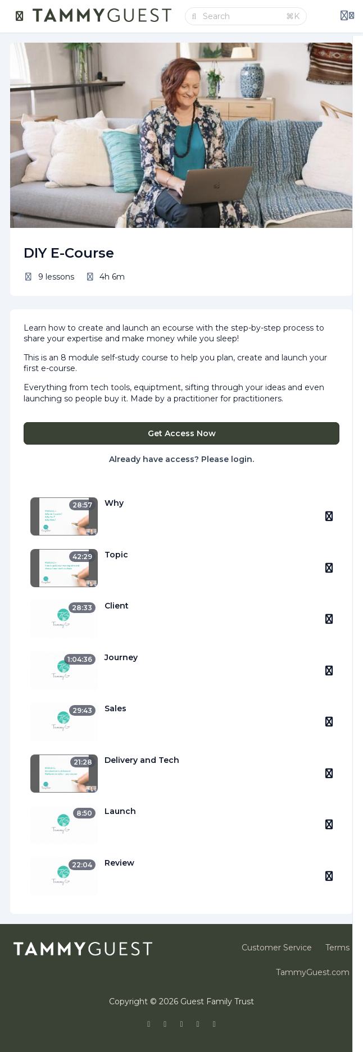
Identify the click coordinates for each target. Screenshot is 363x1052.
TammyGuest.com (313, 972)
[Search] (241, 16)
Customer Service (277, 948)
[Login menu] (347, 16)
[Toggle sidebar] (19, 16)
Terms (337, 948)
